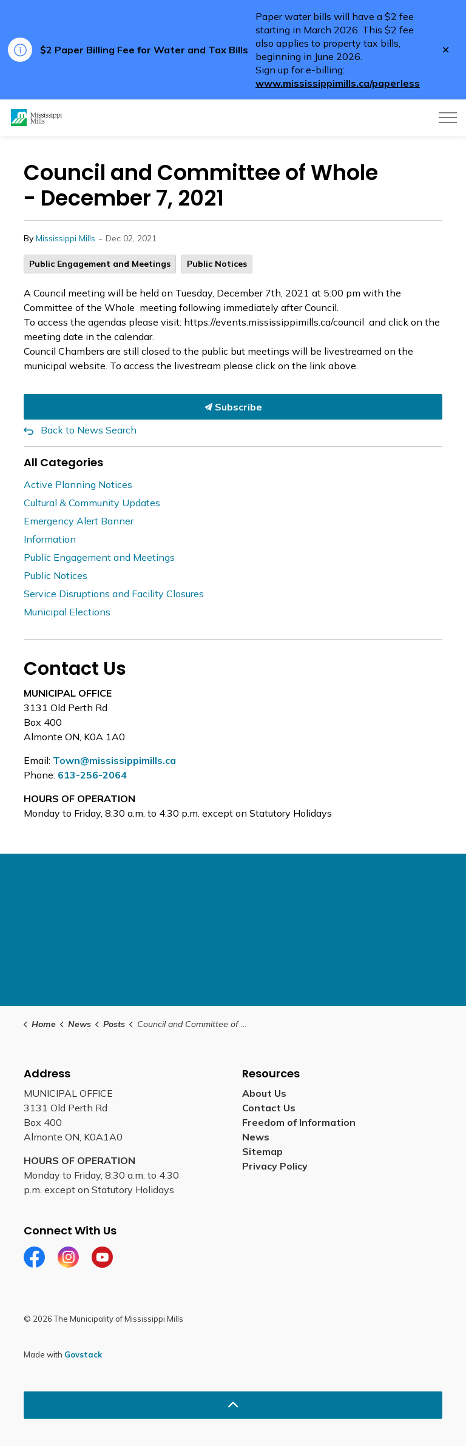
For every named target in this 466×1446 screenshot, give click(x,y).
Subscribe (233, 407)
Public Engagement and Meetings (100, 263)
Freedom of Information (299, 1122)
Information (50, 539)
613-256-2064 (92, 775)
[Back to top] (233, 1405)
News (255, 1137)
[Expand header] (448, 117)
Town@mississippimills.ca (114, 760)
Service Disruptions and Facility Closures (114, 593)
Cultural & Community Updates (92, 503)
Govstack (83, 1354)
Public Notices (217, 263)
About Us (264, 1093)
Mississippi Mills (65, 238)
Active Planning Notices (78, 484)
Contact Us (268, 1108)
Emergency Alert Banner (78, 521)
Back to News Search (89, 430)
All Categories (63, 462)
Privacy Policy (275, 1166)
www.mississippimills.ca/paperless (337, 83)
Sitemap (262, 1151)
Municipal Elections (67, 612)
